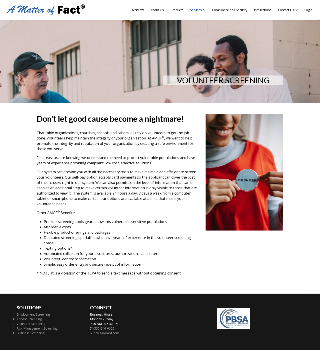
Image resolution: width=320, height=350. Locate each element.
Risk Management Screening (37, 328)
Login (308, 10)
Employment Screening (33, 314)
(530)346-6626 (102, 328)
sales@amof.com (104, 333)
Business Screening (30, 333)
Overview (137, 10)
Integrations (262, 10)
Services (196, 10)
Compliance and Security (229, 10)
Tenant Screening (29, 319)
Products (176, 10)
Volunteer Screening (31, 324)
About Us (157, 10)
